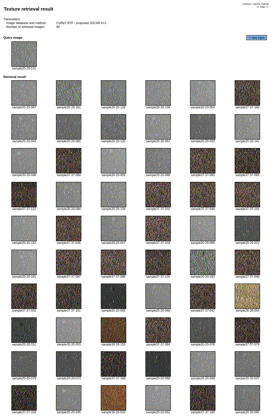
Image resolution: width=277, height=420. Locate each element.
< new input (256, 37)
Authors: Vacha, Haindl (256, 4)
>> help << (262, 6)
